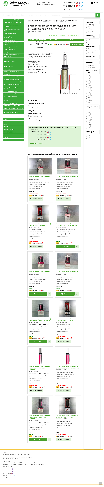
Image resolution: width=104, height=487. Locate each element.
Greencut (6, 121)
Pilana (5, 124)
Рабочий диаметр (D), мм (92, 106)
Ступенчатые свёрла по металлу (13, 108)
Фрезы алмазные (9, 49)
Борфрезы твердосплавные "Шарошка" (11, 55)
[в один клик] (88, 44)
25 (28, 115)
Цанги (7, 69)
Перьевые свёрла (9, 61)
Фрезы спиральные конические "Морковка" (12, 36)
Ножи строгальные (10, 103)
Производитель (92, 22)
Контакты (38, 15)
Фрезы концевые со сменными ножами (12, 43)
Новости (46, 15)
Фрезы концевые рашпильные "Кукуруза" (12, 25)
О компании (15, 15)
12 (28, 105)
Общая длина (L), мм (91, 57)
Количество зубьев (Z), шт (90, 132)
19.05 (29, 118)
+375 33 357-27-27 (44, 139)
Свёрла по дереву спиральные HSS (12, 87)
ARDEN (5, 119)
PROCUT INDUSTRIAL (9, 129)
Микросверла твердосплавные (13, 59)
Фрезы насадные (9, 40)
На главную (6, 15)
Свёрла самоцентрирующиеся (13, 84)
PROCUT (6, 127)
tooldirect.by (5, 480)
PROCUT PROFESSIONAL (10, 132)
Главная (29, 20)
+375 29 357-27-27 (72, 9)
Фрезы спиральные (10, 47)
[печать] (62, 35)
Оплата (23, 15)
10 (76, 93)
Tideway (6, 137)
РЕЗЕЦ (5, 139)
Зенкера (7, 74)
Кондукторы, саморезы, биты (13, 105)
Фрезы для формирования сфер (13, 22)
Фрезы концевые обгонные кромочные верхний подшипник (59, 20)
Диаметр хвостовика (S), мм (91, 36)
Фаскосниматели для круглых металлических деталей (12, 111)
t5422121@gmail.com (7, 477)
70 (28, 108)
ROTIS (5, 134)
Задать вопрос (55, 15)
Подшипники (8, 66)
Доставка (30, 15)
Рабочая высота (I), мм (91, 71)
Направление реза (90, 47)
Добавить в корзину (79, 44)
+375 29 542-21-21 (72, 6)
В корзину (66, 246)
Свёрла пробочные (10, 94)
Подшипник (90, 62)
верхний (30, 112)
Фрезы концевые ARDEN (12, 20)
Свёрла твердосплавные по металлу (11, 99)
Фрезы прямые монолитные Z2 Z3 (12, 30)
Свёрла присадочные (11, 96)
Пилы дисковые (9, 52)
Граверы (7, 64)
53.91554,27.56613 (8, 466)
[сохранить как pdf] (74, 35)
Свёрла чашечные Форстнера (13, 82)
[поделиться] (53, 35)
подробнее (32, 191)
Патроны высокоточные (11, 71)
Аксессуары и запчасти (11, 76)
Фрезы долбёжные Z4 (10, 33)
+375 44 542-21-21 (72, 3)
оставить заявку (37, 199)
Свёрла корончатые (10, 91)
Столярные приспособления (13, 79)
